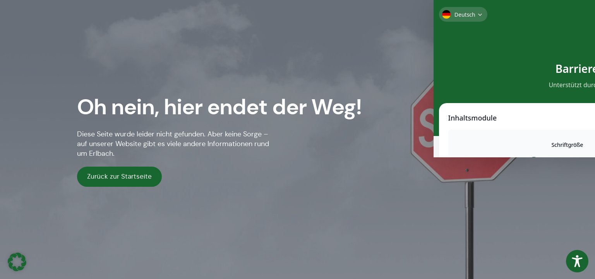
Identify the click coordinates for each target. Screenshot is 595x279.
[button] (17, 262)
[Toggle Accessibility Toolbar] (577, 261)
